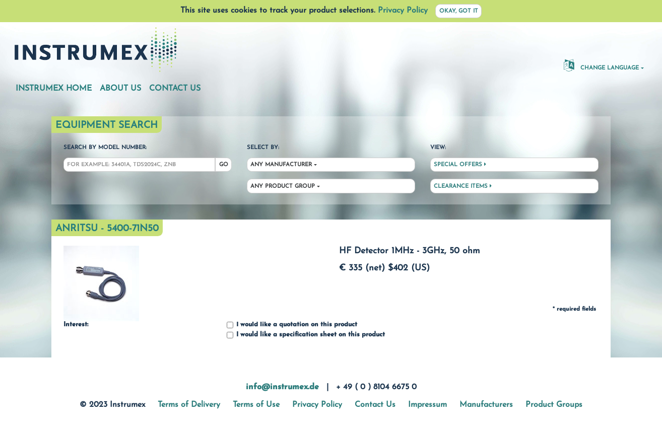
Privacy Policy (403, 11)
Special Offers (460, 165)
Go (223, 165)
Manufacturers (486, 405)
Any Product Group (282, 186)
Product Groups (553, 405)
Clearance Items (463, 186)
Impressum (427, 405)
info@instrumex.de (282, 387)
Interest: (75, 325)
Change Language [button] (601, 65)
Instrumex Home (54, 89)
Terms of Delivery (189, 405)
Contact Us (175, 89)
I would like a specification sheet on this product (306, 335)
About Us (120, 89)
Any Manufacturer (281, 165)
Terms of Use (256, 405)
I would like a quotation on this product (292, 325)
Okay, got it (458, 11)
